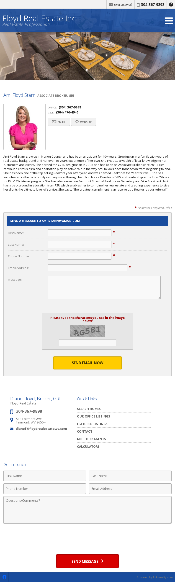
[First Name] (44, 476)
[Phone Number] (44, 488)
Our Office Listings (93, 416)
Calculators (88, 446)
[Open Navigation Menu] (169, 20)
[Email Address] (130, 488)
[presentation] (87, 537)
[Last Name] (130, 476)
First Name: (16, 233)
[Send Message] (87, 561)
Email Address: (18, 268)
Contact (84, 431)
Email (59, 122)
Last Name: (16, 244)
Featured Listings (92, 424)
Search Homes (89, 409)
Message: (15, 280)
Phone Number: (19, 256)
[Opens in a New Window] (171, 4)
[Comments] (87, 510)
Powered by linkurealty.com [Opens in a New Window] (155, 577)
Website (84, 122)
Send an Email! (120, 5)
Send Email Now (87, 362)
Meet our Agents (91, 439)
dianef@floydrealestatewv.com (41, 428)
